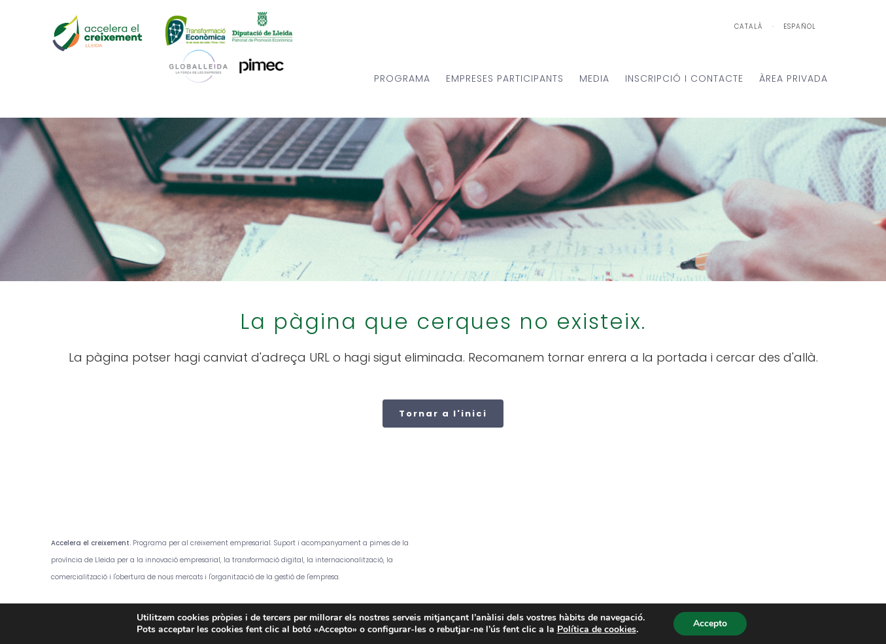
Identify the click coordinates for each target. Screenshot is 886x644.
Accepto (710, 623)
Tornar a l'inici (443, 413)
